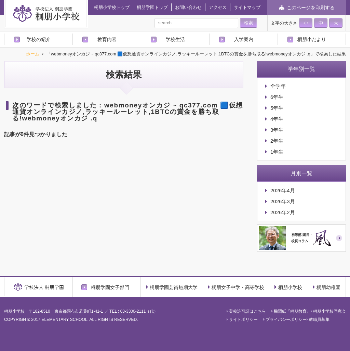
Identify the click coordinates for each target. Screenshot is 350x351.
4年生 (276, 118)
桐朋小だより (311, 39)
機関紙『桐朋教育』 (291, 311)
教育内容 (107, 39)
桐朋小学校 (288, 287)
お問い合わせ (188, 7)
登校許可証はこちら (246, 311)
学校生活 (175, 39)
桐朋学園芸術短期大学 (172, 287)
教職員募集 (318, 319)
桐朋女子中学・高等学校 (236, 287)
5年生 (276, 107)
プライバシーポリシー (285, 319)
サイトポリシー (242, 319)
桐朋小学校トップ (112, 7)
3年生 (276, 129)
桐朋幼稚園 (326, 287)
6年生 (276, 97)
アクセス (218, 7)
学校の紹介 (39, 39)
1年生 (276, 151)
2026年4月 (282, 190)
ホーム (32, 54)
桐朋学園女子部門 (110, 287)
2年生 (276, 140)
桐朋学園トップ (152, 7)
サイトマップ (247, 7)
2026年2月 (282, 212)
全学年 (278, 86)
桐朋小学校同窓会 (328, 311)
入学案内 (243, 39)
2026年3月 (282, 201)
